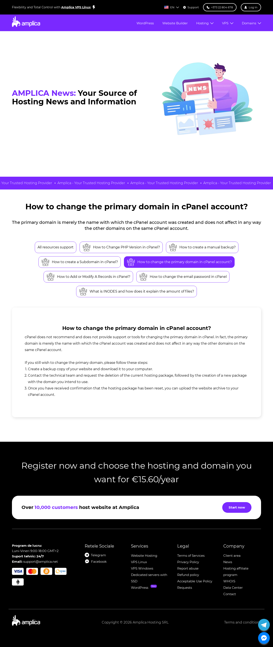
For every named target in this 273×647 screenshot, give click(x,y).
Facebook (99, 562)
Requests (184, 588)
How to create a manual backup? (202, 247)
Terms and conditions (242, 622)
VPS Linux (139, 562)
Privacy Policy (188, 562)
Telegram (98, 555)
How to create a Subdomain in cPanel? (79, 262)
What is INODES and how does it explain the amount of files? (136, 291)
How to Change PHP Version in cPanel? (121, 247)
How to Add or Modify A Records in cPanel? (88, 276)
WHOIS (229, 581)
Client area (232, 556)
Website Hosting (144, 556)
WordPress (139, 588)
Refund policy (188, 575)
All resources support (56, 247)
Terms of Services (191, 556)
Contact (229, 594)
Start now (237, 507)
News (227, 562)
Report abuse (188, 568)
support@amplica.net (40, 562)
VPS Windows (142, 568)
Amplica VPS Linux (76, 7)
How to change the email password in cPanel (183, 276)
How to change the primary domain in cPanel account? (179, 262)
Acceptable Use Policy (194, 581)
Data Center (233, 588)
